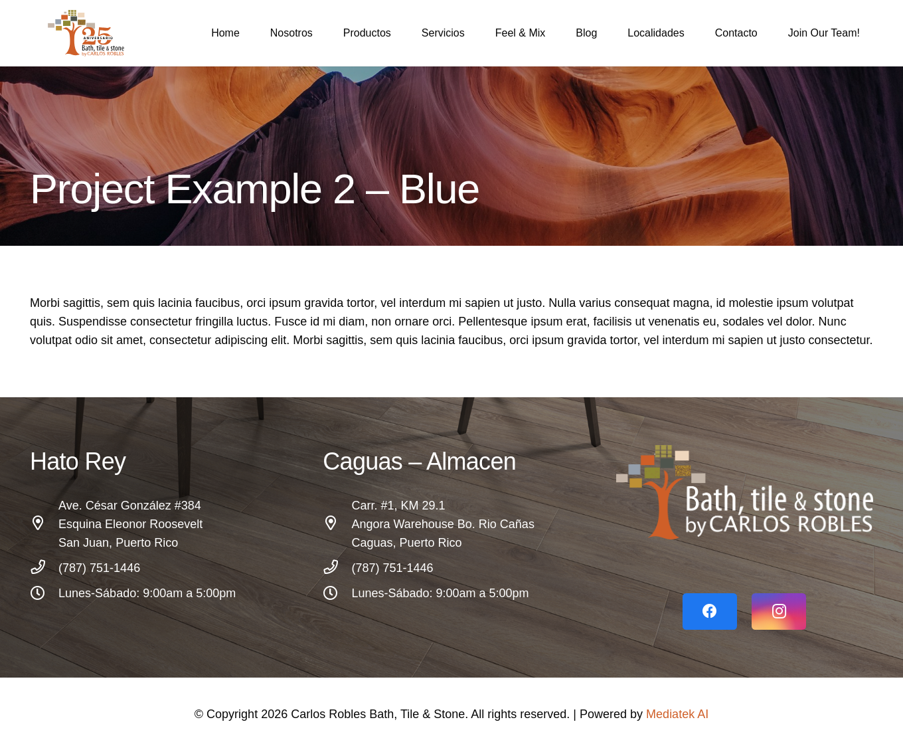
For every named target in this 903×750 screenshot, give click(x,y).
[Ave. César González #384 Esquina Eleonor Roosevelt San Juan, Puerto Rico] (44, 524)
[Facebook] (710, 611)
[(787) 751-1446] (44, 568)
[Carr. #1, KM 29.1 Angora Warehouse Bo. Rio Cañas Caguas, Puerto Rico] (337, 524)
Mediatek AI (677, 714)
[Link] (744, 492)
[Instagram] (779, 611)
